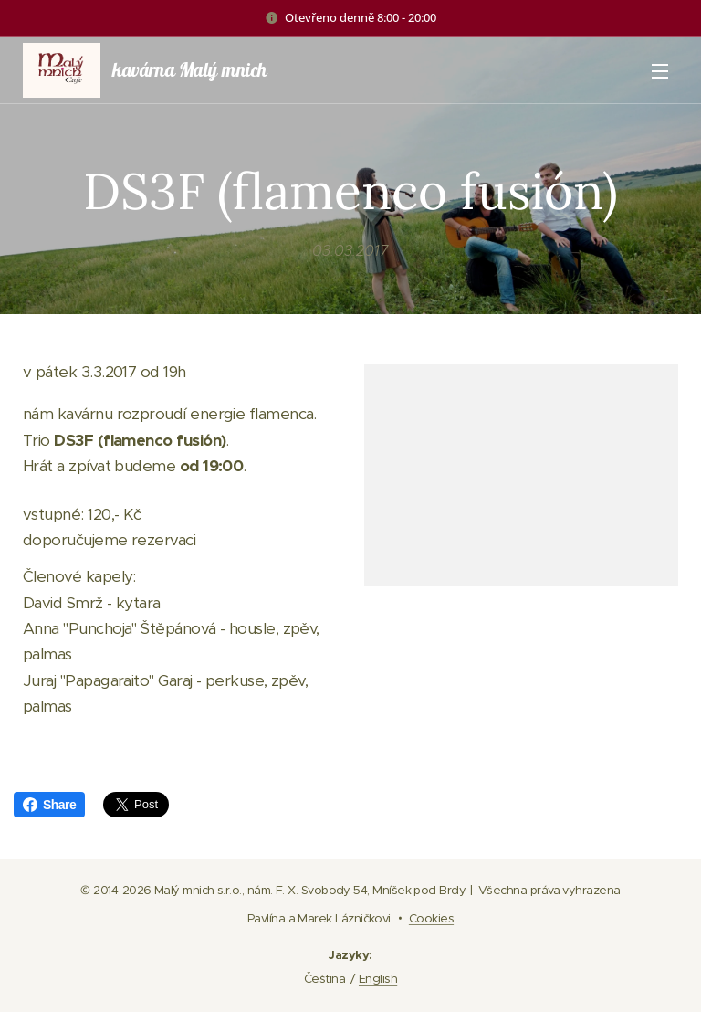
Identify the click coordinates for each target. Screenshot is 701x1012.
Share (49, 804)
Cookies (431, 918)
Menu (660, 71)
